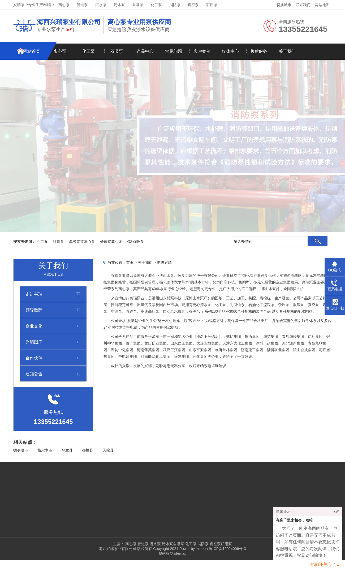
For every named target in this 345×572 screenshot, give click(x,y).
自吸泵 (137, 5)
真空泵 (193, 5)
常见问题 (173, 51)
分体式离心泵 (111, 241)
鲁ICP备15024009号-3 (227, 549)
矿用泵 (211, 5)
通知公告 (33, 373)
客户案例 (201, 51)
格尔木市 (44, 450)
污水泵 (119, 5)
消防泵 (174, 5)
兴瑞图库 (33, 341)
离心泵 (64, 5)
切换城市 (284, 5)
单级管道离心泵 (82, 241)
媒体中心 (230, 51)
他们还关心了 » (324, 565)
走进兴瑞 (33, 294)
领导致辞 (33, 310)
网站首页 (31, 51)
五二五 (42, 241)
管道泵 (82, 5)
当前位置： (116, 262)
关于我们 (287, 51)
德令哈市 (20, 450)
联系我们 (303, 5)
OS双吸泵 (135, 241)
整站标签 (165, 553)
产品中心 (145, 51)
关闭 (336, 512)
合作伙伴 (33, 357)
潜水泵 (100, 5)
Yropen (202, 549)
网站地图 (322, 5)
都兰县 (87, 450)
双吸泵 (116, 51)
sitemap (179, 553)
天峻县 (108, 450)
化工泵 (156, 5)
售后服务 (258, 51)
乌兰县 (67, 450)
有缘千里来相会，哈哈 (294, 521)
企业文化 (33, 326)
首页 (129, 262)
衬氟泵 (58, 241)
